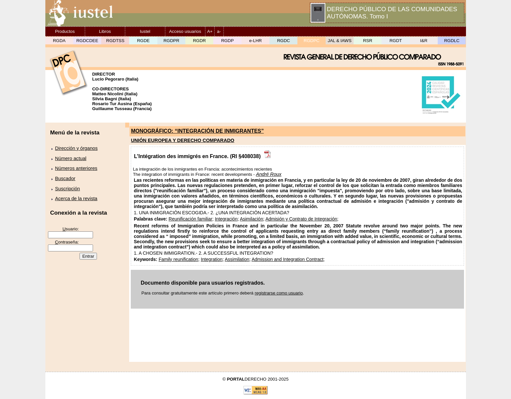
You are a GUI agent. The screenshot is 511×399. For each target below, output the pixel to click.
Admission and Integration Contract (287, 259)
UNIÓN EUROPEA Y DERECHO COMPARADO (182, 140)
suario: (70, 228)
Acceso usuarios (185, 31)
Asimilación (251, 219)
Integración (226, 219)
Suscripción (67, 188)
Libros (105, 31)
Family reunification (178, 259)
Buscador (65, 178)
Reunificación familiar (190, 219)
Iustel (145, 31)
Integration (211, 259)
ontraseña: (67, 242)
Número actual (70, 158)
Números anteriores (76, 168)
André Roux (268, 174)
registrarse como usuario (279, 293)
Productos (65, 31)
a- (219, 31)
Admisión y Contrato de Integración (301, 219)
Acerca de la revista (76, 198)
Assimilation (237, 259)
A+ (210, 31)
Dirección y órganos (76, 148)
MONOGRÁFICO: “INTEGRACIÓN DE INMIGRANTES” (197, 131)
